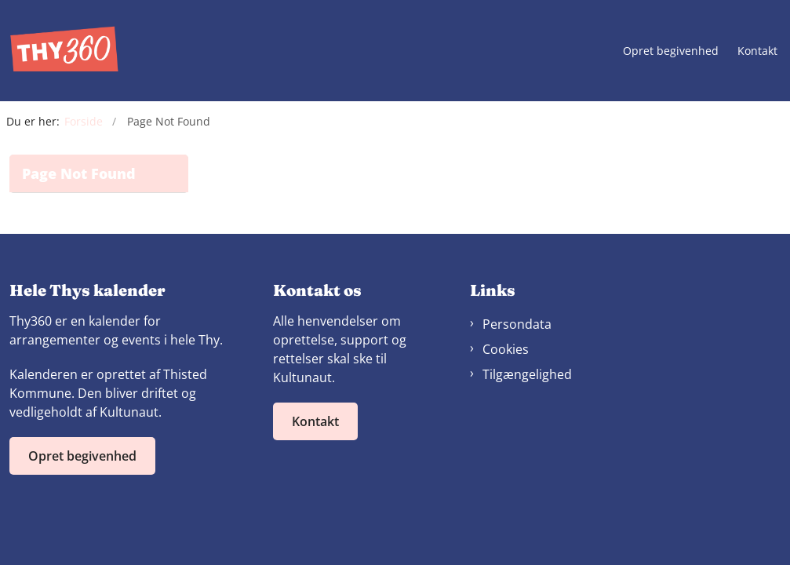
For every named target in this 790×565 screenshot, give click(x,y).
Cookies (505, 349)
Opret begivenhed (671, 51)
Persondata (517, 324)
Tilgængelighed (527, 374)
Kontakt (757, 51)
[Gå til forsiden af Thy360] (59, 50)
